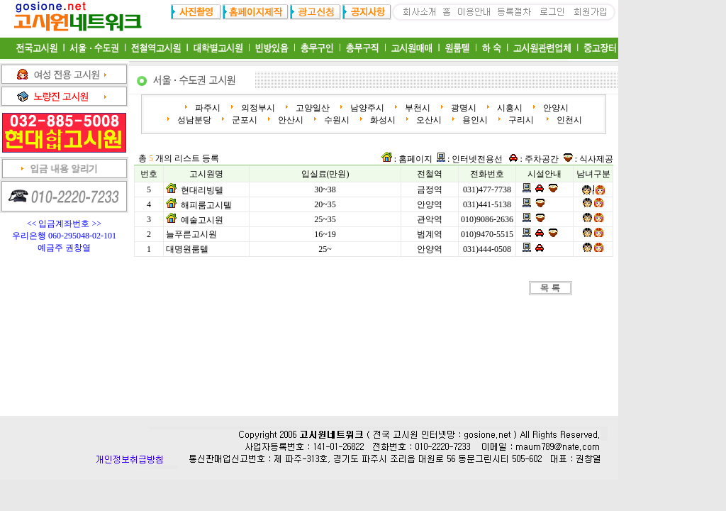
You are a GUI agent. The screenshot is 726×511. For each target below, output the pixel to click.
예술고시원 (202, 220)
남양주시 (366, 108)
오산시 (428, 120)
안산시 (289, 120)
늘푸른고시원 (191, 234)
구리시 (521, 120)
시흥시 (509, 108)
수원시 (336, 120)
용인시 (474, 120)
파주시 (206, 108)
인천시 (568, 120)
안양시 (555, 108)
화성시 (382, 120)
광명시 (462, 108)
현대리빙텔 (202, 190)
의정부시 (257, 108)
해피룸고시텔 (206, 205)
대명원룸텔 (187, 249)
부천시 (416, 108)
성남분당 (193, 120)
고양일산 (312, 108)
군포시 (243, 120)
